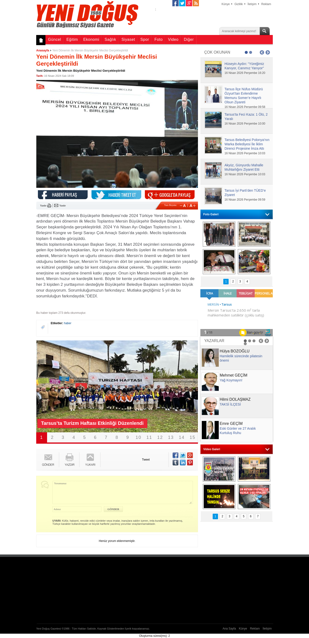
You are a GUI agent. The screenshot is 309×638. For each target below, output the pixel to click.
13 (171, 437)
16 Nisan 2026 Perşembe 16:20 (245, 73)
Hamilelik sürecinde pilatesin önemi (241, 358)
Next (188, 386)
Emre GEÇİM (231, 423)
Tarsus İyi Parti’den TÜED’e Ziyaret (245, 193)
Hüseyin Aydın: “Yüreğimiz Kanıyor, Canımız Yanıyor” (244, 66)
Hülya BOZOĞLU (235, 351)
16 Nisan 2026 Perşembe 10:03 (245, 153)
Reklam (266, 4)
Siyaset (128, 39)
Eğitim (72, 39)
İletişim (251, 4)
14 (182, 437)
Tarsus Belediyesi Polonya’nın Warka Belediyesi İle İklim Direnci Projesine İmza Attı (247, 144)
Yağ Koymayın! (231, 380)
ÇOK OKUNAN (217, 52)
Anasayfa (42, 50)
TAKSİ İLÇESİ (230, 404)
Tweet (146, 459)
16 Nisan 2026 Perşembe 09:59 (245, 199)
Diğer (189, 39)
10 (138, 437)
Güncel (54, 39)
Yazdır (43, 205)
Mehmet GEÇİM (233, 375)
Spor (144, 39)
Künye (226, 4)
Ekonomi (91, 39)
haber (67, 323)
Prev (46, 386)
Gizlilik (238, 4)
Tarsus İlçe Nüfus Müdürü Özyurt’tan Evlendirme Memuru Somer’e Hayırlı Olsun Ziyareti (244, 95)
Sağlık (110, 39)
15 (193, 437)
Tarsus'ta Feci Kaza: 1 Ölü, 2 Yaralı (246, 116)
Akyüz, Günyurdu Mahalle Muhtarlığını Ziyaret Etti (244, 167)
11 (149, 437)
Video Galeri (211, 449)
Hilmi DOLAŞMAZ (235, 399)
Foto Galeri (210, 214)
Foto (158, 39)
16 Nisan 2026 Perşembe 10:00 (245, 123)
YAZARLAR (214, 341)
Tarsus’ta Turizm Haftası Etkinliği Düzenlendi (92, 423)
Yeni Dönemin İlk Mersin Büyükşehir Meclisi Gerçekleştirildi (90, 50)
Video (173, 39)
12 (160, 437)
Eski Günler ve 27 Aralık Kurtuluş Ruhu (238, 431)
